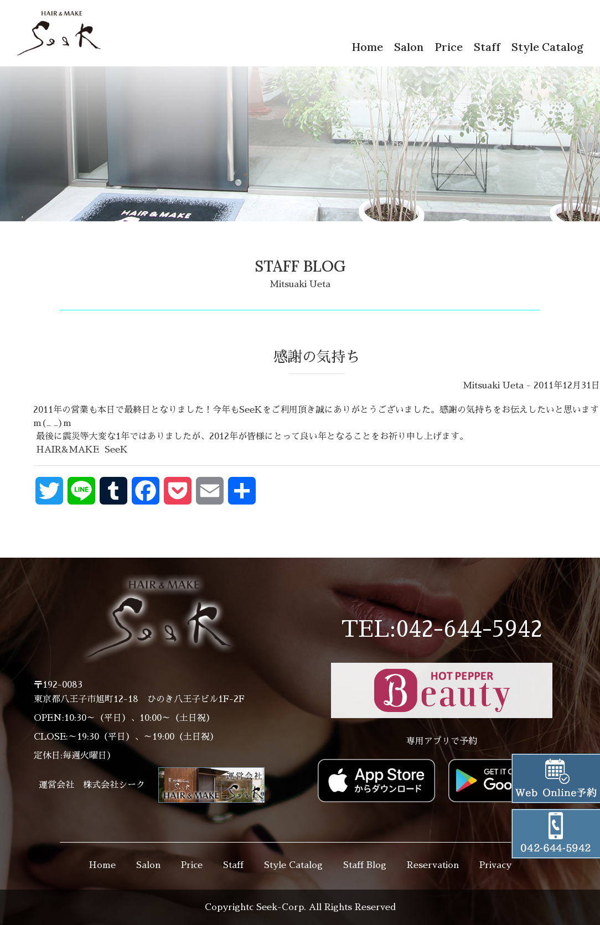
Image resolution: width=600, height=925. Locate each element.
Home (367, 47)
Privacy (495, 865)
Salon (408, 47)
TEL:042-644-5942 (441, 630)
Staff (487, 47)
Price (449, 47)
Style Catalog (547, 47)
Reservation (433, 865)
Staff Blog (364, 865)
